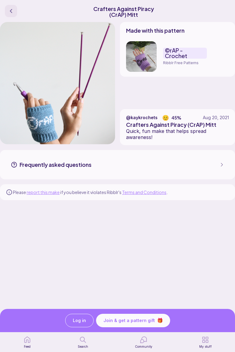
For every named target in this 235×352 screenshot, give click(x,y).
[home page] (27, 342)
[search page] (83, 342)
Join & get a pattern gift (133, 320)
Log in (79, 320)
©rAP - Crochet (176, 53)
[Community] (143, 342)
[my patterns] (205, 342)
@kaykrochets (142, 117)
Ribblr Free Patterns (181, 63)
